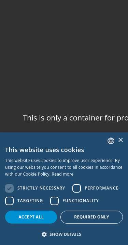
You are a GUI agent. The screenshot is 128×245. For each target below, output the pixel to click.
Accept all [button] (31, 217)
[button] (64, 234)
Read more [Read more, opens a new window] (63, 174)
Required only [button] (91, 217)
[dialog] (64, 188)
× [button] (120, 140)
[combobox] (111, 140)
